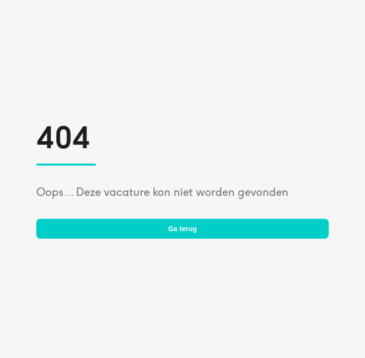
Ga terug (182, 229)
